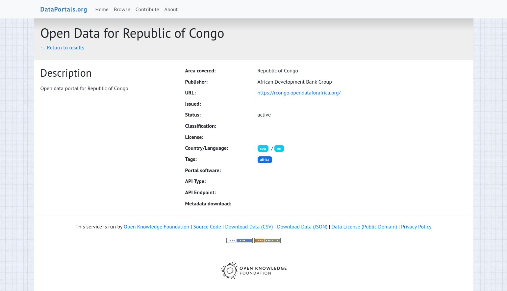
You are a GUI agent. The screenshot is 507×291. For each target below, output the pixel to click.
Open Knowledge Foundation (156, 226)
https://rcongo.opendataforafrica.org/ (299, 92)
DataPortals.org (64, 9)
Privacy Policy (416, 226)
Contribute (147, 9)
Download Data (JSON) (302, 226)
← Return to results (62, 47)
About (171, 9)
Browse (122, 9)
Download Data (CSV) (249, 226)
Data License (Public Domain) (364, 226)
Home (102, 9)
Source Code (207, 226)
